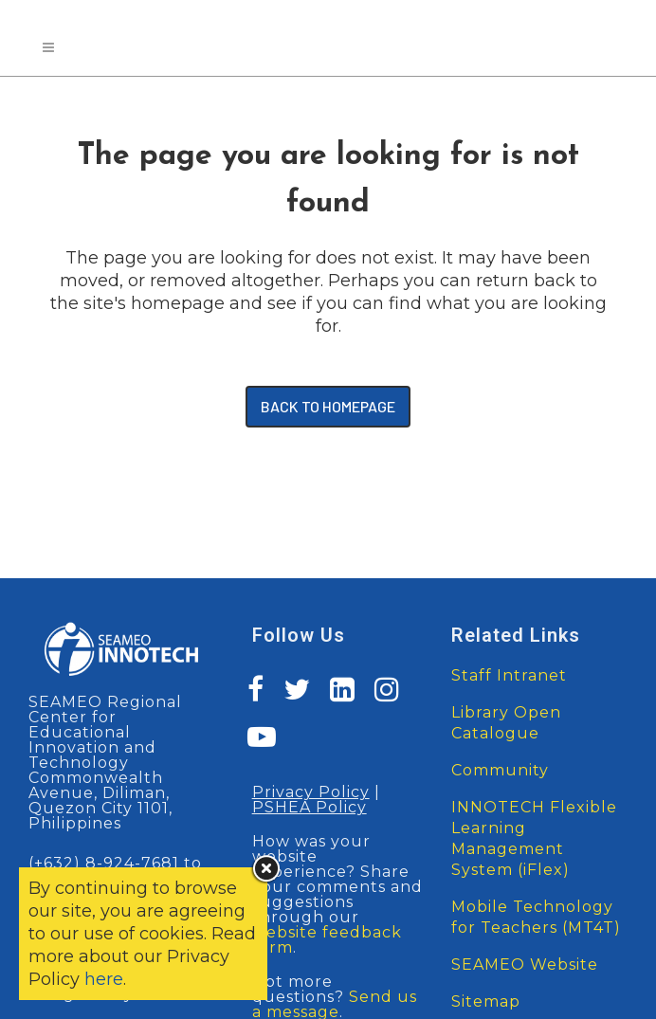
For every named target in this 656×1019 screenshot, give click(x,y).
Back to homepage (328, 406)
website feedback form (327, 939)
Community (500, 770)
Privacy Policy (311, 792)
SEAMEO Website (524, 964)
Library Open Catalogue (506, 722)
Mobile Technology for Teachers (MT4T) (536, 917)
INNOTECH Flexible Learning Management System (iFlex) (534, 838)
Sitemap (485, 1001)
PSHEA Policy (309, 807)
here (103, 979)
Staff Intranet (509, 675)
